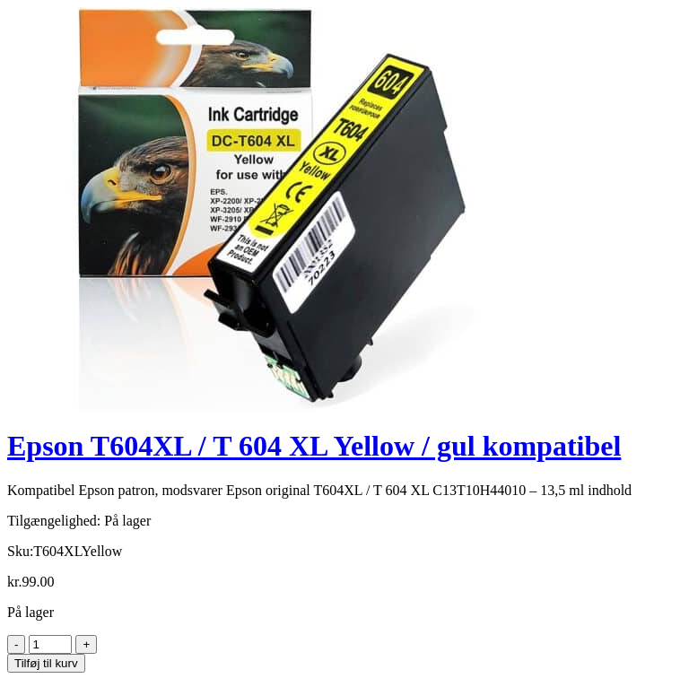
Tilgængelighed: (53, 520)
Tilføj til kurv (46, 663)
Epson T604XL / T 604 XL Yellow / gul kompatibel (314, 446)
